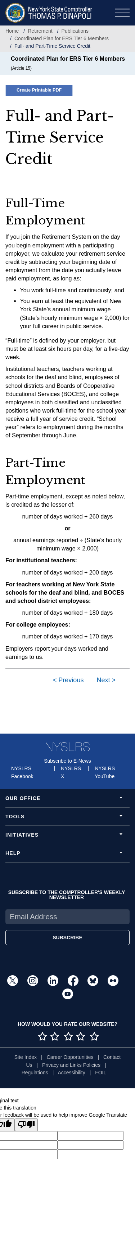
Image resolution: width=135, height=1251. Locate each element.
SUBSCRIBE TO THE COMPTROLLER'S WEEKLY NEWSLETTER (66, 895)
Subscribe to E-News (67, 761)
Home (12, 31)
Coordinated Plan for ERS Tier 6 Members (61, 38)
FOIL (100, 1072)
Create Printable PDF (39, 90)
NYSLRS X (71, 772)
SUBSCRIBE (67, 937)
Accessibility (71, 1072)
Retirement (40, 31)
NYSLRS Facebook (22, 772)
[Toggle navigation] (122, 13)
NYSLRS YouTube (105, 772)
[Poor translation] (26, 1125)
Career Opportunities (70, 1057)
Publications (75, 31)
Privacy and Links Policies (71, 1065)
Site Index (25, 1057)
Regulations (35, 1072)
